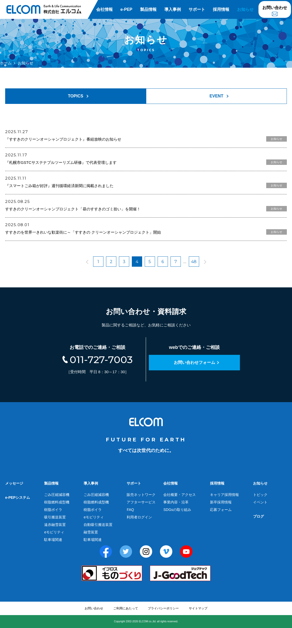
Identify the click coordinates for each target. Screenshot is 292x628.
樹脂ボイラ (53, 510)
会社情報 (104, 9)
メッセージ (14, 483)
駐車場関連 (53, 540)
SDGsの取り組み (177, 510)
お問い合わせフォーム (194, 362)
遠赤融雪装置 (55, 525)
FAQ (130, 510)
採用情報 (221, 9)
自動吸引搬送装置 (98, 525)
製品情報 (148, 9)
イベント (260, 502)
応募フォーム (221, 510)
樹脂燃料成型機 (56, 502)
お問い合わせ (274, 7)
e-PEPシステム (17, 497)
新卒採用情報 (221, 502)
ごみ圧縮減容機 (56, 495)
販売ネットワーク (141, 495)
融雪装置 (91, 532)
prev (89, 262)
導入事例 (172, 9)
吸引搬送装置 (55, 517)
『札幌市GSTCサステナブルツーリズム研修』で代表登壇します (61, 162)
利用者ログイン (139, 517)
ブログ (258, 516)
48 (194, 261)
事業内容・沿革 (176, 502)
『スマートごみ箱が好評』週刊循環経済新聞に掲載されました (59, 185)
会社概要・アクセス (179, 495)
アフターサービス (141, 502)
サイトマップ (198, 608)
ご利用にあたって (125, 608)
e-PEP (126, 9)
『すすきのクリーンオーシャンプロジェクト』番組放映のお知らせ (63, 139)
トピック (260, 495)
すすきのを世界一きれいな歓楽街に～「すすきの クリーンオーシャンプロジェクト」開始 (83, 232)
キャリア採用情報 (224, 495)
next (203, 262)
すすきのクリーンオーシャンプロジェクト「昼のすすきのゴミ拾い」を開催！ (73, 209)
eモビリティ (54, 532)
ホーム (6, 63)
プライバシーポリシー (163, 608)
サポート (197, 9)
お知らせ (245, 9)
